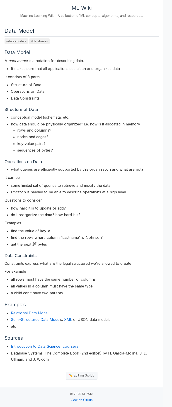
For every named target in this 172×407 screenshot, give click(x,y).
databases (40, 41)
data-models (17, 41)
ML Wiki (82, 8)
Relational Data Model (29, 313)
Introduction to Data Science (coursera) (45, 346)
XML (68, 319)
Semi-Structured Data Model (35, 319)
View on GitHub (81, 400)
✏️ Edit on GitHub (81, 375)
